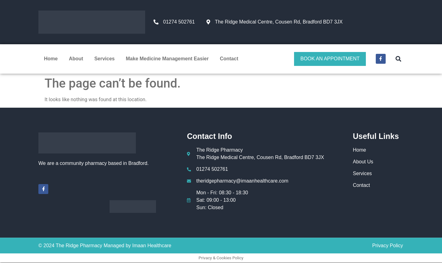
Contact (229, 59)
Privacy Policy (387, 245)
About (76, 59)
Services (104, 59)
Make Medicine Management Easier (167, 59)
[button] (398, 59)
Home (51, 59)
